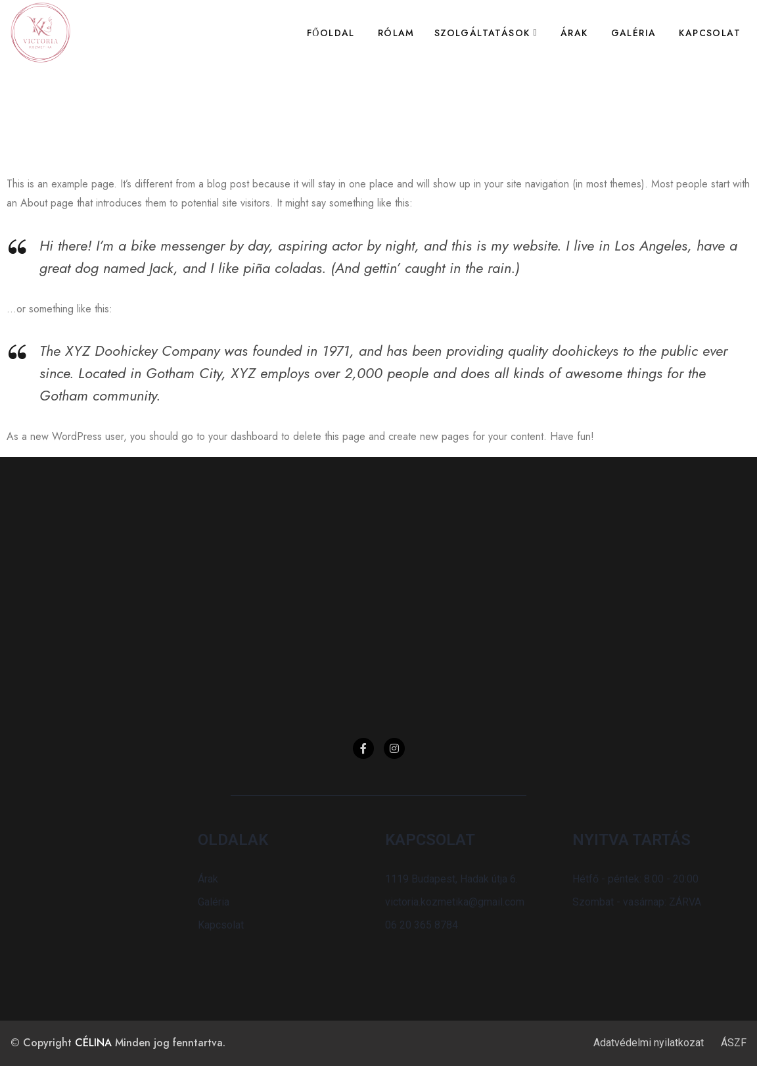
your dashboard (243, 436)
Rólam (396, 32)
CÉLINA (93, 1042)
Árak (574, 32)
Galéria (633, 32)
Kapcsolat (710, 32)
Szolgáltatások (482, 32)
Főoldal (331, 32)
